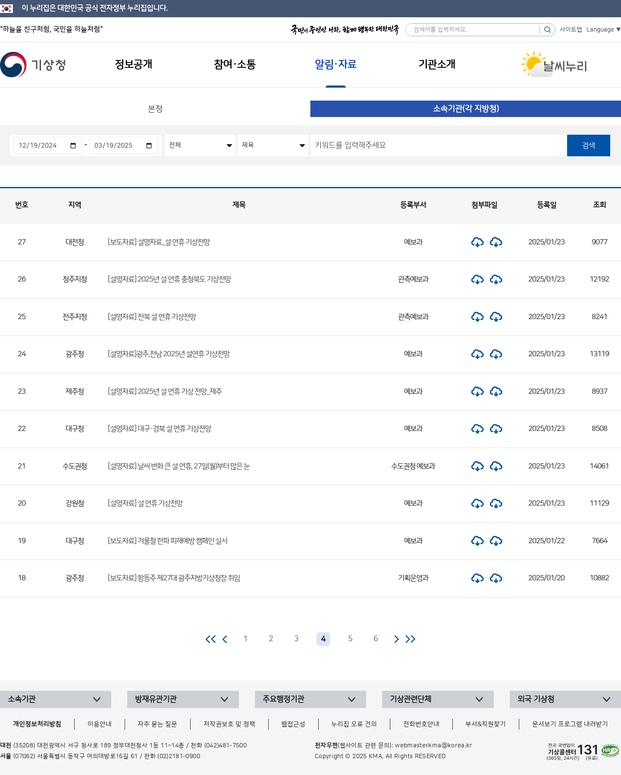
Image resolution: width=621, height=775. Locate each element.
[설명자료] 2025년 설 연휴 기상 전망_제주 (165, 391)
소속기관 (21, 699)
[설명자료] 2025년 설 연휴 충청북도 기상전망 (169, 279)
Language (600, 29)
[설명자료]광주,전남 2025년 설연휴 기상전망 (168, 354)
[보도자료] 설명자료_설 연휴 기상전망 (159, 242)
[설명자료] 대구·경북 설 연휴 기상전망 (159, 429)
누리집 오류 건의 (354, 724)
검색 (588, 145)
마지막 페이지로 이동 (410, 639)
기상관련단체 (410, 699)
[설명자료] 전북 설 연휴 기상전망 (152, 317)
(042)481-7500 (225, 745)
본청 (155, 109)
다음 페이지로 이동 (396, 639)
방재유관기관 (155, 699)
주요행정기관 (283, 699)
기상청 (33, 65)
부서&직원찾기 (485, 724)
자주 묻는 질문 (157, 724)
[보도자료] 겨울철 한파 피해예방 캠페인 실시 (167, 541)
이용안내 (100, 724)
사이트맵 (571, 29)
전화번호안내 (421, 724)
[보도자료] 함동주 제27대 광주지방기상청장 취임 (174, 578)
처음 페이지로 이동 (211, 639)
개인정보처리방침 (37, 724)
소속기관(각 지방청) (466, 109)
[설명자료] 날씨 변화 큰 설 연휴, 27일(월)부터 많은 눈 (179, 466)
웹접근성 (293, 724)
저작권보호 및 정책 (229, 724)
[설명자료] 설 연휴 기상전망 (145, 503)
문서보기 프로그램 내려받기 (570, 724)
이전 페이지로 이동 (225, 639)
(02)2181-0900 (178, 756)
